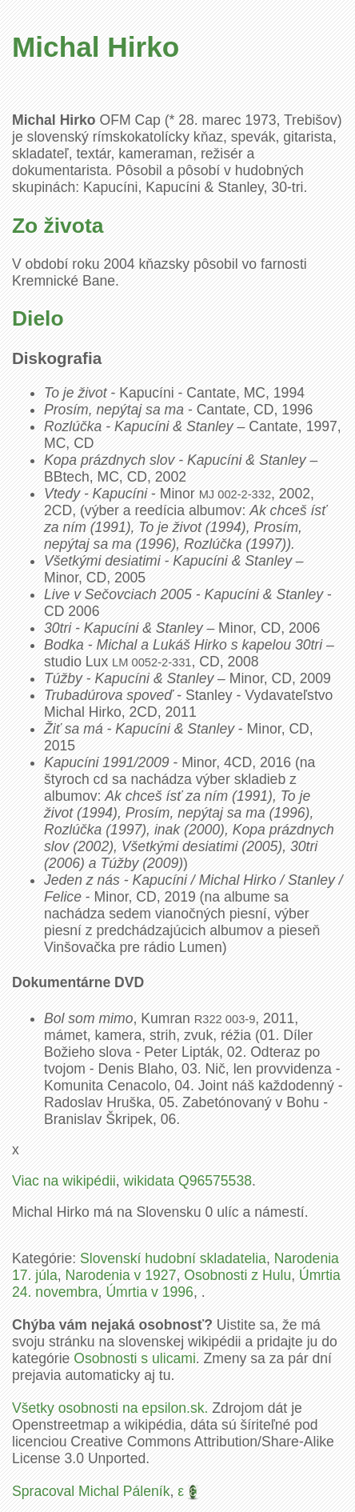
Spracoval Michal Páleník (91, 1491)
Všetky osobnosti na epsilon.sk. (110, 1408)
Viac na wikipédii (64, 1181)
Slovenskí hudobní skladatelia (173, 1258)
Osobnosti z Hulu (237, 1275)
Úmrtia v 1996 (149, 1292)
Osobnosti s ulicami (135, 1358)
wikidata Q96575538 (188, 1181)
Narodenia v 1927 (121, 1275)
